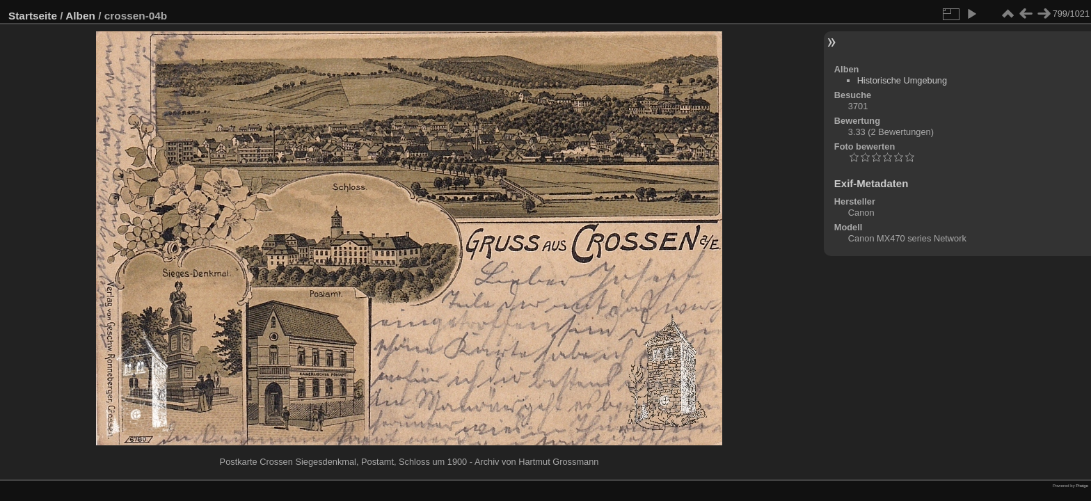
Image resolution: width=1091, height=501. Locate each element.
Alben (80, 16)
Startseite (32, 16)
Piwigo (1082, 486)
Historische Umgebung (902, 80)
